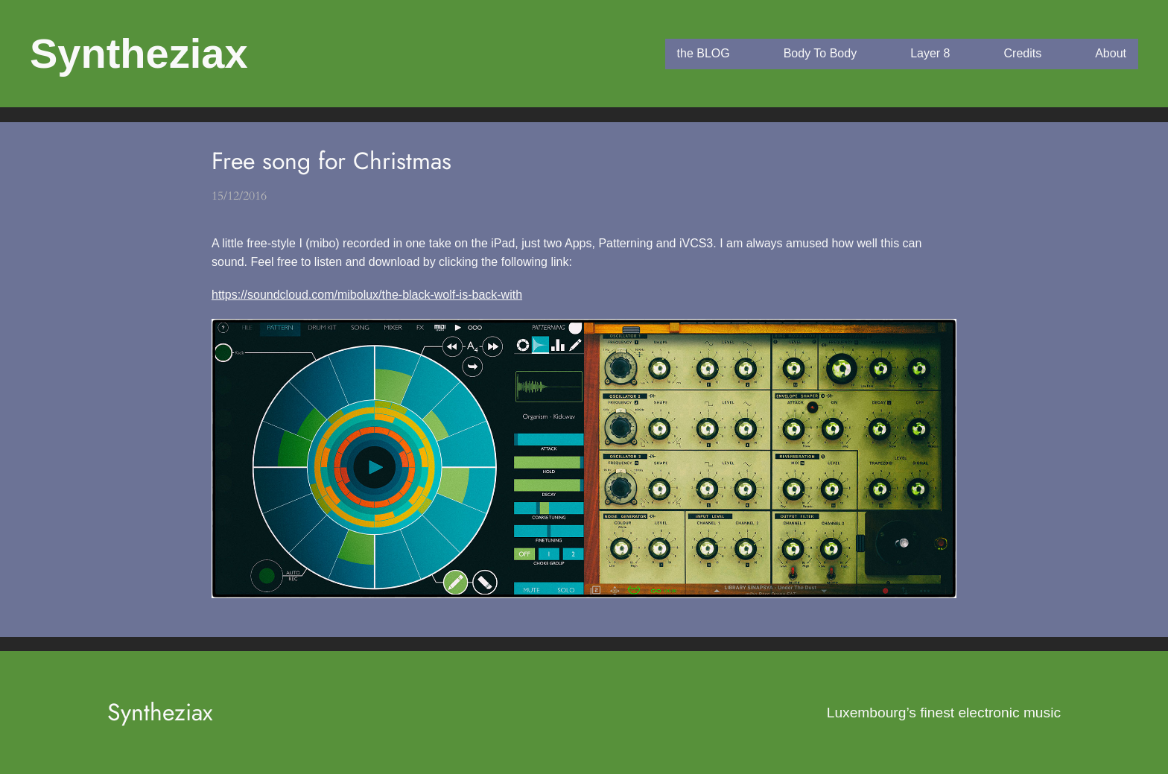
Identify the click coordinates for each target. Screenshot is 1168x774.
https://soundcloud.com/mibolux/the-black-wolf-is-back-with (367, 294)
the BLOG (703, 53)
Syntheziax (139, 53)
